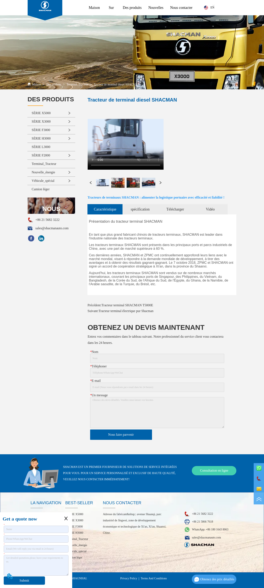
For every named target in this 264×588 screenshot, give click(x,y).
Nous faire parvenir (121, 434)
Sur (111, 8)
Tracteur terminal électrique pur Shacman (126, 311)
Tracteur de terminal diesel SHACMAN (116, 84)
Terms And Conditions (154, 578)
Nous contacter (181, 8)
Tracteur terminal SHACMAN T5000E (127, 305)
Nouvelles (155, 8)
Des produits (132, 8)
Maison (94, 8)
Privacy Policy (128, 578)
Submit (24, 580)
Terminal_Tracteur (77, 84)
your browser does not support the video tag (126, 139)
